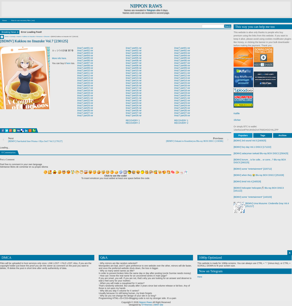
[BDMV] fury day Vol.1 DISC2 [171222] (252, 147)
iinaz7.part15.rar (85, 83)
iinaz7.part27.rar (85, 113)
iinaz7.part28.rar (85, 115)
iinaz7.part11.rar (85, 73)
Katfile (237, 113)
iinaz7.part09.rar (85, 68)
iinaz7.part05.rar (85, 58)
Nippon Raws (146, 6)
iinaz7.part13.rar (85, 78)
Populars (243, 135)
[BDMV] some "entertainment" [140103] (253, 197)
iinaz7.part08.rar (85, 65)
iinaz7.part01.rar (85, 48)
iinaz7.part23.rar (85, 103)
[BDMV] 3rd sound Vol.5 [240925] (250, 140)
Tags (262, 135)
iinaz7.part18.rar (85, 90)
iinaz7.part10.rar (85, 70)
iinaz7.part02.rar (85, 50)
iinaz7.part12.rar (85, 75)
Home (4, 20)
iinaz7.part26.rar (85, 110)
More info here (59, 58)
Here (199, 277)
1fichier (237, 120)
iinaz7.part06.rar (85, 60)
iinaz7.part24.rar (85, 105)
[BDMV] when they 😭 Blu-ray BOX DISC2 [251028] (259, 175)
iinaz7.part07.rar (85, 63)
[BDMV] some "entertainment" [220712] (253, 169)
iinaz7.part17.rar (85, 88)
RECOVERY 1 (133, 120)
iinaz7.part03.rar (85, 53)
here (68, 63)
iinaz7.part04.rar (85, 55)
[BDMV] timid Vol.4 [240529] (247, 181)
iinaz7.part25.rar (85, 108)
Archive (283, 135)
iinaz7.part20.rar (85, 95)
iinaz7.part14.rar (85, 80)
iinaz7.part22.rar (85, 100)
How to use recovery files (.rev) (23, 20)
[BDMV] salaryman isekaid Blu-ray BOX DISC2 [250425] (261, 153)
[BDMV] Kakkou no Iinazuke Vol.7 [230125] (34, 41)
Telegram (151, 10)
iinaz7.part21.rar (85, 98)
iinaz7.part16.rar (85, 85)
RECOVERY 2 (133, 123)
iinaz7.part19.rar (85, 93)
